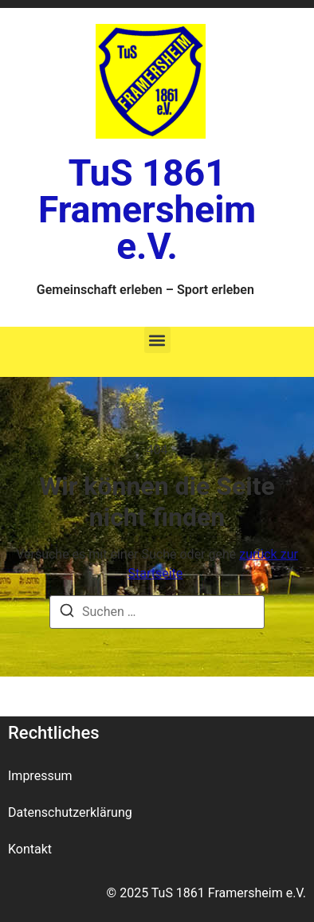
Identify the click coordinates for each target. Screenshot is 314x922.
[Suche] (67, 613)
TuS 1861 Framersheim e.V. (147, 209)
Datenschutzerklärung (70, 812)
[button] (157, 340)
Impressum (40, 775)
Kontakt (30, 849)
